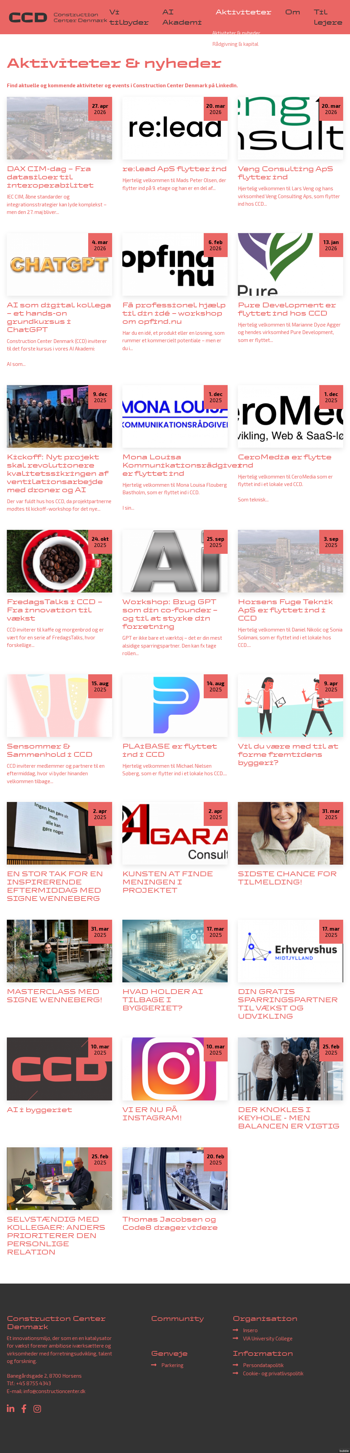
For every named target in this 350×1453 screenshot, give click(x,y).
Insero (250, 1330)
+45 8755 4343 (33, 1383)
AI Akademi (182, 17)
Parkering (172, 1365)
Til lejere (328, 17)
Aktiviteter (243, 12)
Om (292, 12)
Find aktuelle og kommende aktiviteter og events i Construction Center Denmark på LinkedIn (122, 85)
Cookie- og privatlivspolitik (273, 1373)
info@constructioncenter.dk (54, 1391)
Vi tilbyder (129, 17)
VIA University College (268, 1338)
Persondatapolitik (263, 1365)
